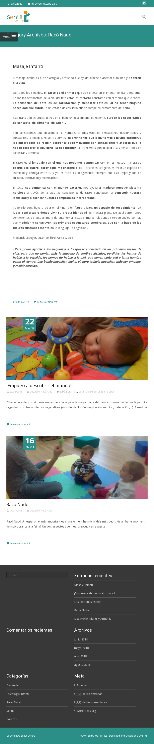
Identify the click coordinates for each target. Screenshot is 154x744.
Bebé (62, 391)
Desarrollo (71, 391)
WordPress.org (86, 711)
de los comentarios (92, 702)
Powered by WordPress (94, 735)
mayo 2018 (81, 648)
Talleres (11, 719)
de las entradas (89, 694)
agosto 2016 (82, 664)
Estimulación (107, 391)
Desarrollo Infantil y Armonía (92, 618)
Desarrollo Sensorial (89, 391)
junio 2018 (81, 639)
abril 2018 (80, 656)
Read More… (15, 415)
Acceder (82, 685)
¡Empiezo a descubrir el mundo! (38, 385)
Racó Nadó (46, 391)
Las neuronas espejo (87, 602)
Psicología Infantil (17, 694)
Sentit (10, 711)
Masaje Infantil (29, 66)
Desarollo (35, 391)
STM (144, 735)
